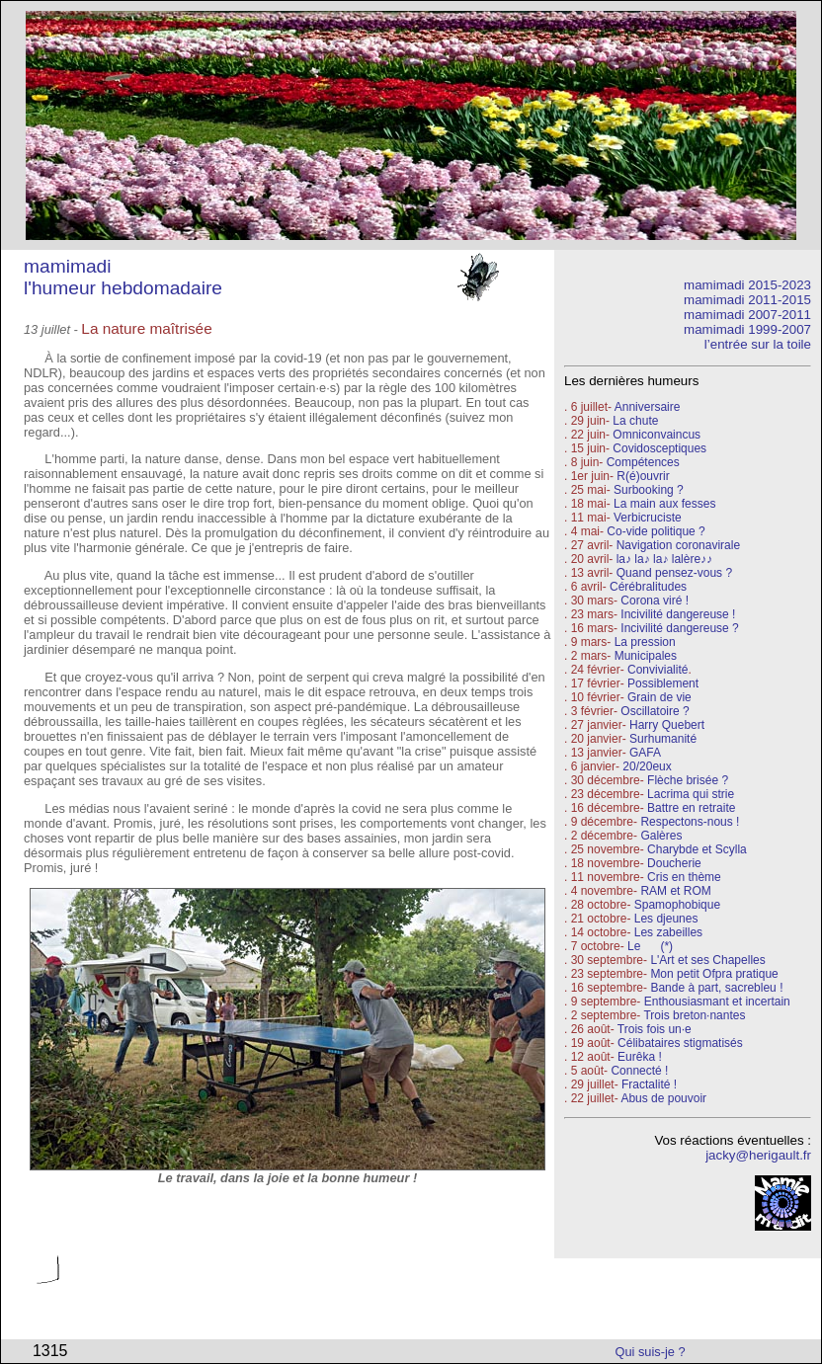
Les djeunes (666, 918)
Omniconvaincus (656, 434)
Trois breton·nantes (694, 1015)
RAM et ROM (675, 891)
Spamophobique (677, 905)
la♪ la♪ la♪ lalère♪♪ (664, 559)
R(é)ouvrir (642, 476)
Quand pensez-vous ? (672, 573)
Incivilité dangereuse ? (679, 628)
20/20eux (646, 766)
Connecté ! (639, 1071)
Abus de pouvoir (663, 1098)
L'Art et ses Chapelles (707, 960)
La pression (645, 642)
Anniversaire (648, 407)
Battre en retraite (691, 808)
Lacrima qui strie (690, 794)
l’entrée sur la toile (757, 344)
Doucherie (674, 863)
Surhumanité (663, 739)
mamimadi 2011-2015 (747, 299)
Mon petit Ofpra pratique (714, 974)
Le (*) (650, 946)
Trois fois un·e (654, 1029)
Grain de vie (659, 697)
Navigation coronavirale (678, 545)
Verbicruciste (648, 517)
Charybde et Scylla (697, 849)
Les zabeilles (668, 932)
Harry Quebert (666, 725)
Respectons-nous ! (689, 822)
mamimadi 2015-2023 (747, 285)
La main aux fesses (664, 504)
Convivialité (657, 670)
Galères (661, 835)
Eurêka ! (639, 1057)
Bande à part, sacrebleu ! (716, 988)
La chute (635, 421)
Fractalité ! (647, 1084)
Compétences (643, 462)
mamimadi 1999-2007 (747, 329)
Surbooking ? (649, 490)
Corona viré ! (654, 600)
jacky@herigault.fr (758, 1155)
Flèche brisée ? (687, 780)
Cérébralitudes (648, 587)
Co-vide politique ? (655, 531)
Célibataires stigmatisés (680, 1043)
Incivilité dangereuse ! (677, 614)
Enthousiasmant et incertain (717, 1001)
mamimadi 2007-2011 (747, 314)
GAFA (645, 753)
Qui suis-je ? (651, 1351)
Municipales (646, 656)
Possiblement (663, 683)
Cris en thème (684, 877)
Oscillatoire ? (654, 711)
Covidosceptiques (659, 448)
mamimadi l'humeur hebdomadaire (123, 277)
